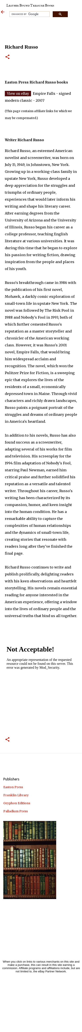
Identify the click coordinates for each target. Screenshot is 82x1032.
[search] (29, 14)
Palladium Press (15, 811)
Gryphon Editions (16, 803)
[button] (7, 57)
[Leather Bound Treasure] (2, 12)
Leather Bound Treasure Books (30, 5)
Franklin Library (16, 795)
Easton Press (13, 787)
